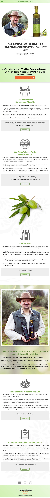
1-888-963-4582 (25, 491)
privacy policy (25, 493)
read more (24, 129)
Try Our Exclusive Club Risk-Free (24, 77)
